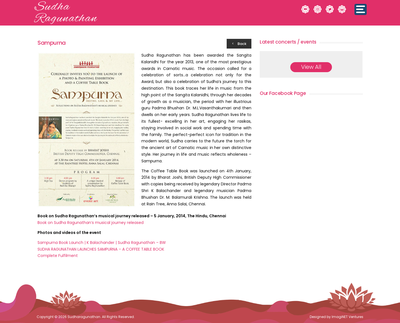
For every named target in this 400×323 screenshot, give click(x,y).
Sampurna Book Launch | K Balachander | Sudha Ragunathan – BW (102, 242)
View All (311, 67)
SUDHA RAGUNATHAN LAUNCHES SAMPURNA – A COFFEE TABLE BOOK (101, 249)
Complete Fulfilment (58, 255)
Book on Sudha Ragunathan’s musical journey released (91, 222)
